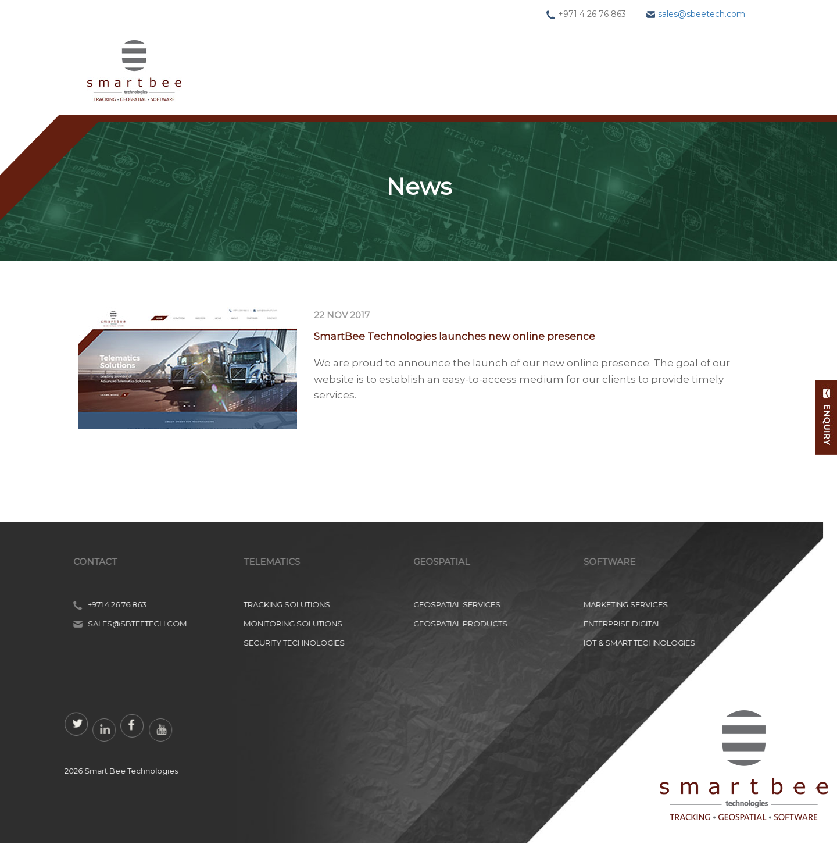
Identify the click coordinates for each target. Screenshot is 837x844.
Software (484, 62)
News (556, 62)
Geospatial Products (67, 623)
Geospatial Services (63, 604)
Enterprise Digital (228, 623)
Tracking (317, 62)
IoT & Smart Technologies (246, 642)
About (620, 62)
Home (247, 62)
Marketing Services (232, 604)
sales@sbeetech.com (701, 14)
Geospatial (399, 62)
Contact (691, 61)
